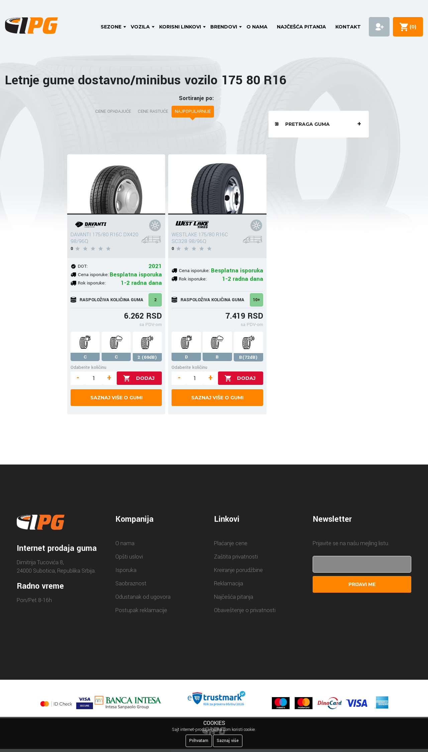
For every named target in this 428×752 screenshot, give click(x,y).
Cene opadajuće (113, 111)
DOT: (83, 266)
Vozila (140, 27)
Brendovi (223, 27)
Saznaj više (228, 741)
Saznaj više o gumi (116, 398)
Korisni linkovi (180, 27)
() (411, 27)
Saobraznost (130, 583)
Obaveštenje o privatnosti (245, 610)
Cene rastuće (153, 111)
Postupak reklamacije (141, 610)
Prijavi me (362, 584)
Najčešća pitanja (301, 27)
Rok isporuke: (92, 283)
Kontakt (348, 27)
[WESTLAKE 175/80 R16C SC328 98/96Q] (217, 184)
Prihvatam (198, 741)
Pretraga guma (319, 124)
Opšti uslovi (129, 557)
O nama (257, 27)
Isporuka (125, 570)
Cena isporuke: (93, 274)
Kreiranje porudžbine (238, 570)
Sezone (111, 27)
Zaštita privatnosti (236, 557)
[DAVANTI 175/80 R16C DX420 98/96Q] (116, 184)
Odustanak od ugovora (143, 597)
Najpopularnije (193, 111)
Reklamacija (228, 583)
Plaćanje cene (230, 543)
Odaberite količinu (88, 367)
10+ (256, 300)
